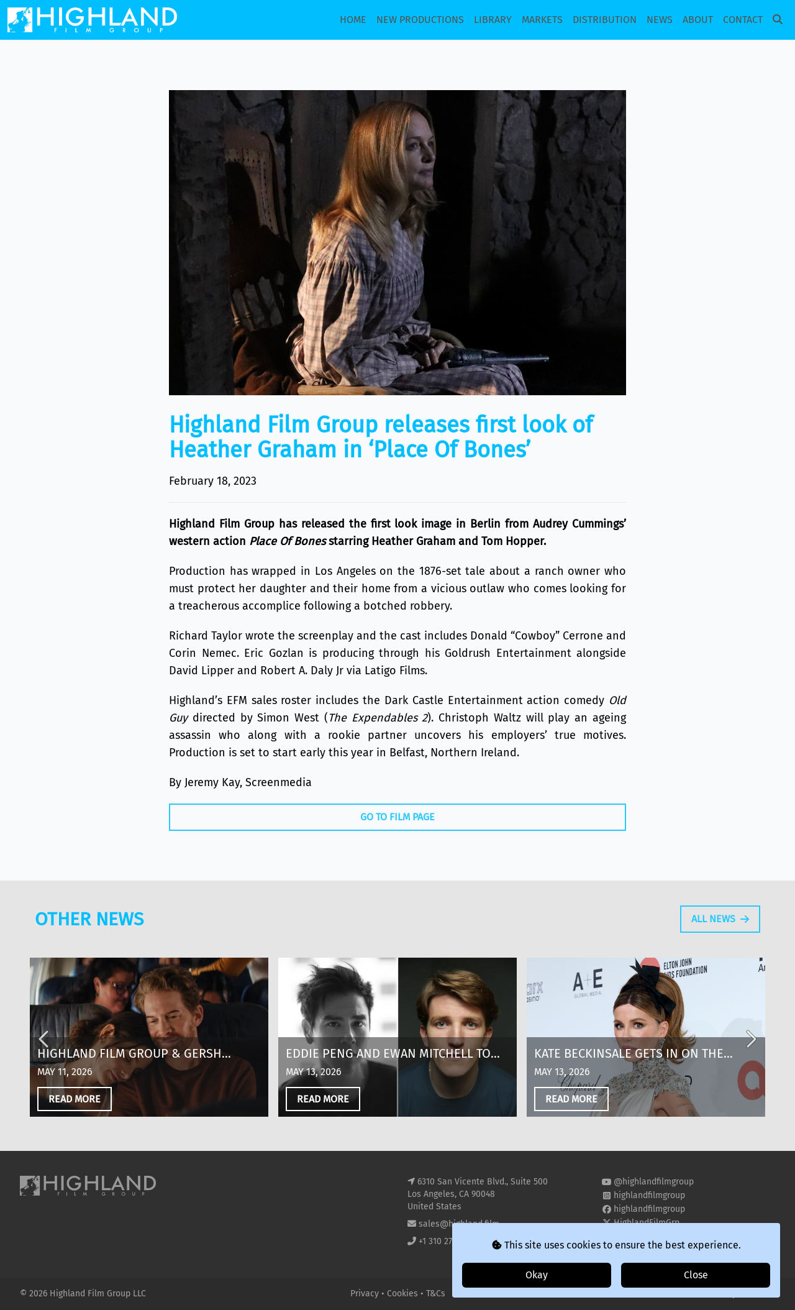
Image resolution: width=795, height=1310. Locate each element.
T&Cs (435, 1293)
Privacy (365, 1293)
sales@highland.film (459, 1224)
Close (696, 1275)
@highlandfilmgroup (654, 1181)
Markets (542, 19)
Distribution (605, 19)
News (660, 19)
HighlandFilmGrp (646, 1222)
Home (353, 19)
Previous (45, 1051)
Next (750, 1051)
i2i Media (757, 1293)
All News (720, 931)
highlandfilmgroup (649, 1195)
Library (493, 19)
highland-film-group (653, 1236)
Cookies (403, 1293)
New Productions (420, 19)
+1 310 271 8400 (448, 1241)
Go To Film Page (397, 817)
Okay (536, 1275)
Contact (743, 19)
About (698, 19)
